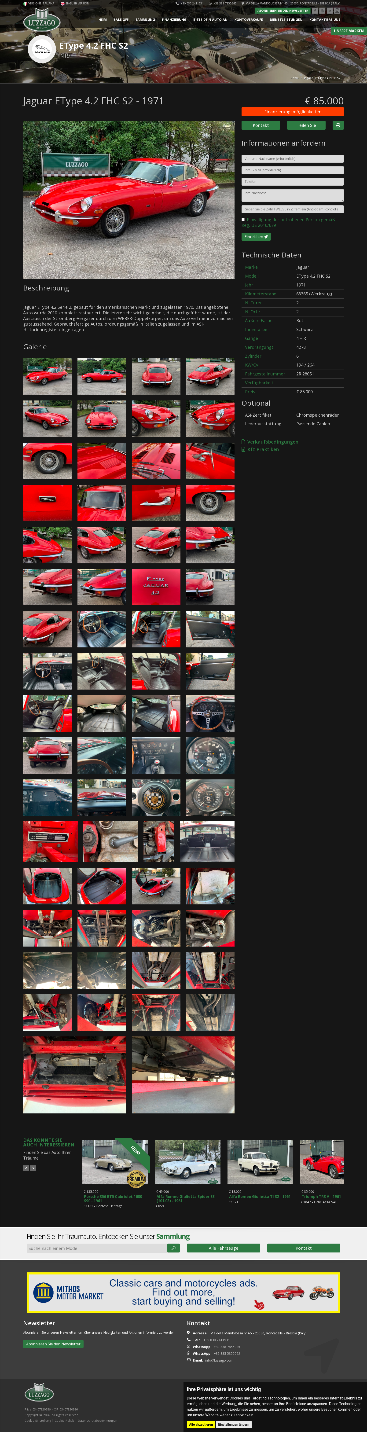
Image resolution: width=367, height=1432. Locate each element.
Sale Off (121, 19)
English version (75, 3)
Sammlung (145, 19)
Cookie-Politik (64, 1422)
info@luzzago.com (219, 1362)
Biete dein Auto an (210, 19)
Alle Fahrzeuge (223, 1249)
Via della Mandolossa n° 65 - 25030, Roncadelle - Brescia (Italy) (291, 3)
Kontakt (261, 125)
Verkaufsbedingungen (270, 442)
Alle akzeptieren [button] (201, 1424)
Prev (26, 1168)
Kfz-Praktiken (260, 449)
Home (295, 78)
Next (33, 1168)
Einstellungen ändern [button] (233, 1424)
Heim (103, 19)
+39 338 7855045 (222, 3)
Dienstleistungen (286, 19)
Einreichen (256, 236)
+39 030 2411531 (190, 3)
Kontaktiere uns (324, 19)
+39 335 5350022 (227, 1355)
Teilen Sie (306, 125)
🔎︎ (173, 1249)
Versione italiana (38, 3)
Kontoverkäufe (249, 19)
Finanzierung (174, 19)
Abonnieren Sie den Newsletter (282, 10)
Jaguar (308, 78)
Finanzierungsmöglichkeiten (292, 111)
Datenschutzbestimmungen (97, 1422)
